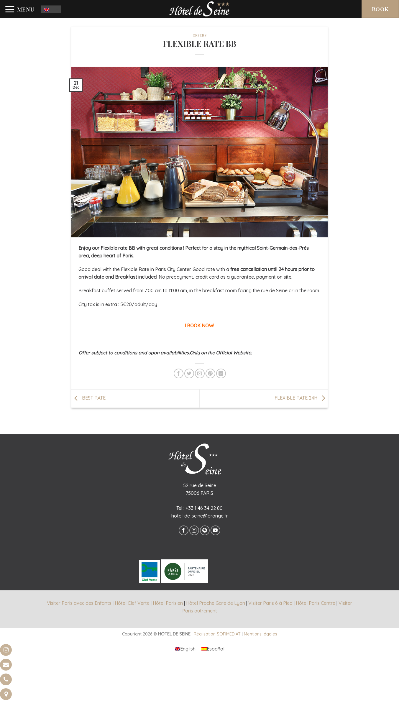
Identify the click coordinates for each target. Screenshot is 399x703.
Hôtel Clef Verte (132, 603)
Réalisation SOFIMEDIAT (217, 634)
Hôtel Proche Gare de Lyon (215, 603)
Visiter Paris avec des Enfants (79, 603)
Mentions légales (260, 634)
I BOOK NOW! (199, 325)
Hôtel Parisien (168, 603)
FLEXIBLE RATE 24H (301, 398)
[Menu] (19, 9)
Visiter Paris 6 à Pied (270, 603)
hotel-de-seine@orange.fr (199, 516)
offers (199, 35)
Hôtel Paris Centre (315, 603)
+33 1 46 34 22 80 (204, 508)
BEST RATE (88, 398)
